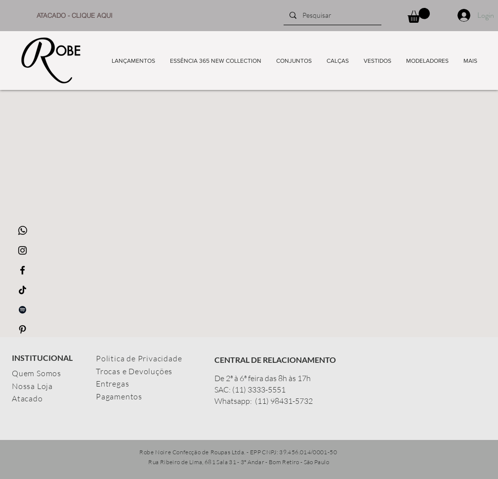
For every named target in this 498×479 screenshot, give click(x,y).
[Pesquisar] (331, 15)
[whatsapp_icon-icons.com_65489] (22, 230)
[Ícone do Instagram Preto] (22, 250)
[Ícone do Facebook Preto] (22, 270)
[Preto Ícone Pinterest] (22, 329)
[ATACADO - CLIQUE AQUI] (74, 15)
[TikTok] (22, 290)
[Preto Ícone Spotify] (22, 309)
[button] (419, 15)
